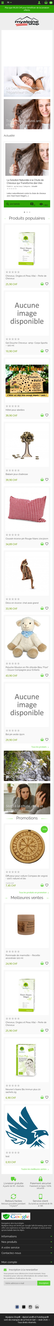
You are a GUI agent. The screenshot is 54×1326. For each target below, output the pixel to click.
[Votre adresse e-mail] (20, 1283)
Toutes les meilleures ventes (35, 1169)
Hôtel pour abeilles (15, 409)
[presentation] (27, 1291)
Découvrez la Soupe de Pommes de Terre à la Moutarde (26, 181)
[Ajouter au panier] (42, 284)
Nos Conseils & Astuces (39, 186)
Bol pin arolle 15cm (15, 734)
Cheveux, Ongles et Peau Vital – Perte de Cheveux (26, 277)
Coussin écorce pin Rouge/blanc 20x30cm (27, 538)
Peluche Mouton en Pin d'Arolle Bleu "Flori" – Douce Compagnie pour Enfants (27, 668)
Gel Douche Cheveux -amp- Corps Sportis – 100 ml (27, 344)
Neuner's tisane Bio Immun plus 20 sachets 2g (23, 1090)
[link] (17, 1306)
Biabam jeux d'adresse (17, 474)
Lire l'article (13, 204)
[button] (46, 181)
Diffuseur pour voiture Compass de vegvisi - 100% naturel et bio (27, 877)
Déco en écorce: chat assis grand (22, 602)
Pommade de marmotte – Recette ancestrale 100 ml (23, 956)
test (7, 1156)
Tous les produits (40, 746)
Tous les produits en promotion (34, 892)
